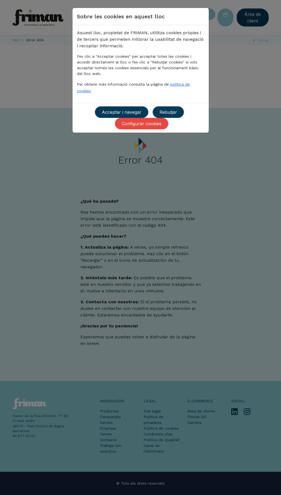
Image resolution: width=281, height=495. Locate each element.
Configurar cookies (141, 123)
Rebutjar (168, 112)
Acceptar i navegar (121, 112)
